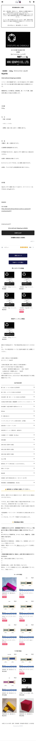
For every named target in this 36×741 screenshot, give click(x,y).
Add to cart (18, 233)
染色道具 (3, 440)
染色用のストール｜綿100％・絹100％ (11, 430)
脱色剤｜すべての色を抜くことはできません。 (13, 463)
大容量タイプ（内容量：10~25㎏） (10, 435)
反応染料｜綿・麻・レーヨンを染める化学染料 (13, 397)
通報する (32, 241)
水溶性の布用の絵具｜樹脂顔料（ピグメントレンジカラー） (16, 402)
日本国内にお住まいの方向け (18, 237)
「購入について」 (20, 545)
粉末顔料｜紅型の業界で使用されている (11, 406)
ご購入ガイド (18, 255)
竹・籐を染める (5, 416)
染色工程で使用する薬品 (7, 449)
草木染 (3, 411)
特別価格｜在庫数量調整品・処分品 (10, 482)
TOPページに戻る (18, 262)
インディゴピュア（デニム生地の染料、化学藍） (14, 421)
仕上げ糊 (3, 459)
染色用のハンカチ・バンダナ (8, 425)
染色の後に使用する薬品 (7, 454)
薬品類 (3, 473)
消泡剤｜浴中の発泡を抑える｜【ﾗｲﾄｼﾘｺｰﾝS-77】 (14, 478)
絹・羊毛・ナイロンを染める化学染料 (11, 392)
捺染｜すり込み (5, 468)
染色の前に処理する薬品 (7, 444)
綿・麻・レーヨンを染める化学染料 (10, 387)
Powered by (18, 726)
